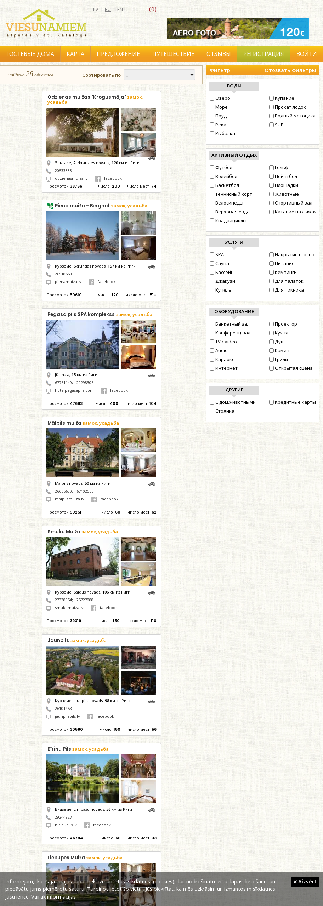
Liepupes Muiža (85, 857)
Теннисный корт (231, 194)
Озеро (220, 98)
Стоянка (222, 411)
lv (95, 9)
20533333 (63, 170)
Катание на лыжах (293, 211)
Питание (282, 263)
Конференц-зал (230, 332)
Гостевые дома (30, 54)
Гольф (278, 167)
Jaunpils (77, 640)
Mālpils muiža (83, 423)
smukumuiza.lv (69, 607)
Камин (279, 350)
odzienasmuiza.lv (71, 178)
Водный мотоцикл (292, 116)
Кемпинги (283, 272)
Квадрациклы (228, 220)
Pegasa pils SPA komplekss (99, 314)
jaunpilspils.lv (67, 716)
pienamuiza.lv (68, 281)
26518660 (63, 273)
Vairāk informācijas (53, 896)
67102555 (85, 491)
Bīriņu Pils (78, 749)
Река (218, 124)
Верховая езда (230, 211)
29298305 (85, 382)
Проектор (283, 324)
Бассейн (222, 272)
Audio (219, 350)
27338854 (63, 599)
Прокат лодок (287, 107)
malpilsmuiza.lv (69, 498)
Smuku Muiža (82, 531)
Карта (75, 54)
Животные (284, 194)
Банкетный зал (230, 324)
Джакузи (222, 281)
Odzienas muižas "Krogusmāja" (95, 99)
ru (108, 9)
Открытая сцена (291, 368)
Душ (277, 341)
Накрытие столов (291, 254)
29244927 (63, 817)
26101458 (63, 708)
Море (219, 107)
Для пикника (286, 290)
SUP (276, 124)
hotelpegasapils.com (74, 390)
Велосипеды (226, 203)
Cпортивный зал (290, 203)
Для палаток (286, 281)
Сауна (219, 263)
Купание (281, 98)
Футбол (221, 167)
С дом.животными (233, 402)
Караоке (222, 359)
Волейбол (223, 176)
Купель (221, 290)
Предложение (118, 54)
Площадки (283, 185)
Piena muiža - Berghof (101, 205)
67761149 (63, 382)
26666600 (63, 491)
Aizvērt (305, 881)
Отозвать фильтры (290, 70)
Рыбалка (222, 133)
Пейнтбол (283, 176)
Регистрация (263, 54)
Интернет (224, 368)
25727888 (85, 599)
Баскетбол (224, 185)
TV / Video (223, 341)
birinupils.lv (66, 824)
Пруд (218, 116)
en (120, 9)
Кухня (278, 332)
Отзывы (218, 54)
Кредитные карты (292, 402)
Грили (278, 359)
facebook (108, 178)
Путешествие (173, 54)
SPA (217, 254)
